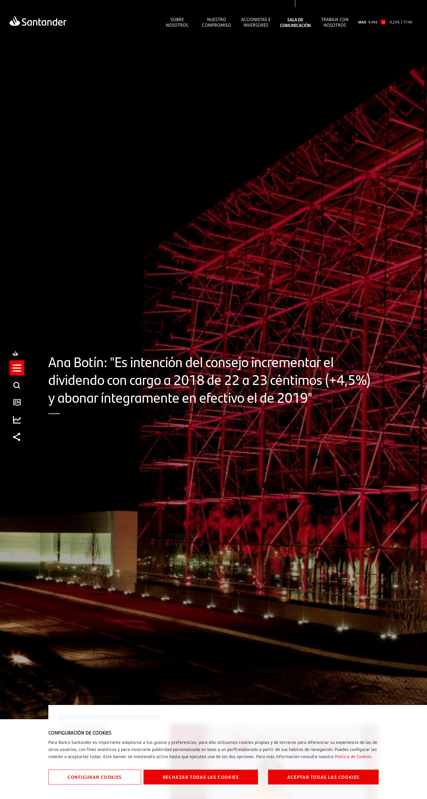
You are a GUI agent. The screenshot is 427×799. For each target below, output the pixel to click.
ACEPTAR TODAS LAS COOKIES (323, 776)
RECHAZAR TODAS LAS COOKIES (201, 776)
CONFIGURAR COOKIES (95, 776)
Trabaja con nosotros (334, 22)
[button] (16, 373)
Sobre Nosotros (177, 22)
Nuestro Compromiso (216, 22)
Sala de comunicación (295, 22)
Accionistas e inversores (256, 22)
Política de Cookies (353, 756)
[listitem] (16, 373)
